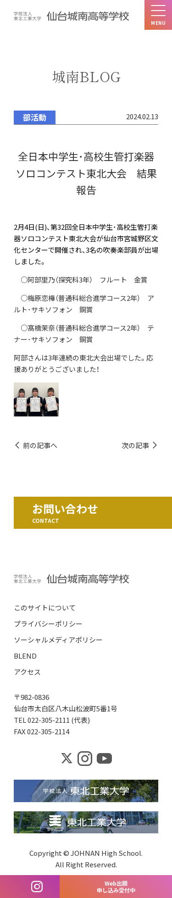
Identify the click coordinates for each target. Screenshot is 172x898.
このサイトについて (45, 607)
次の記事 (135, 445)
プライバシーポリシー (48, 623)
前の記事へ (40, 445)
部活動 (34, 117)
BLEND (25, 655)
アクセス (27, 671)
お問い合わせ (65, 508)
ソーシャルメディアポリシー (58, 639)
